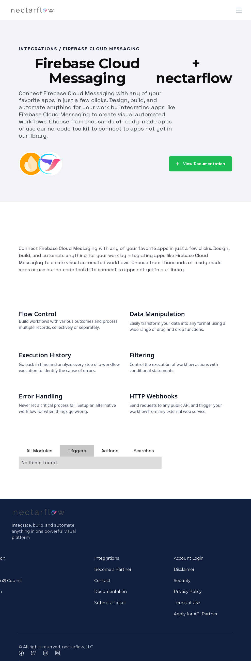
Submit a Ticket (110, 602)
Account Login (188, 558)
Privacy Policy (188, 591)
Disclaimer (184, 569)
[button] (238, 10)
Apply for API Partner (196, 613)
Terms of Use (187, 602)
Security (182, 580)
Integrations (106, 558)
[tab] (39, 451)
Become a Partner (113, 569)
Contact (102, 580)
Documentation (110, 591)
